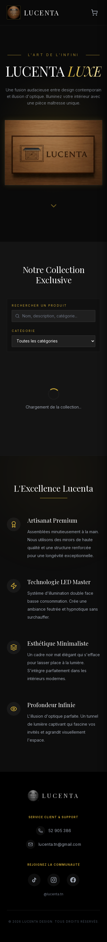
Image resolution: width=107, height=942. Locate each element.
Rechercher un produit (39, 305)
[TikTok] (34, 880)
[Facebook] (73, 880)
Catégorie (23, 331)
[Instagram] (53, 880)
